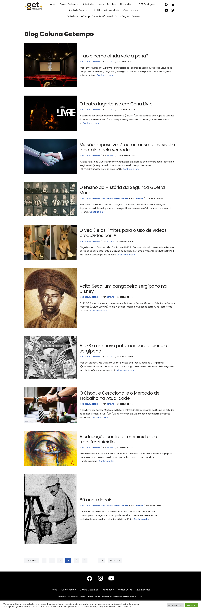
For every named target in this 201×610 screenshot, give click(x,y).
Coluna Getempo (69, 4)
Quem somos (130, 10)
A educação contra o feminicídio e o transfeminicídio (119, 439)
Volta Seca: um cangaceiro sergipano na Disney (124, 288)
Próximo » (115, 560)
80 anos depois (96, 500)
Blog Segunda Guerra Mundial (114, 198)
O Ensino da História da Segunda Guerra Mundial (123, 189)
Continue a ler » (105, 75)
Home (52, 4)
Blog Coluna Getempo (90, 62)
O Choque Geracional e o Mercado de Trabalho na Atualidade (120, 395)
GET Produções (148, 4)
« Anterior (31, 560)
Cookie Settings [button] (175, 605)
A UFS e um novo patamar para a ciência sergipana (124, 348)
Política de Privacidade (106, 10)
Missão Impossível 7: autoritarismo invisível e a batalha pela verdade (128, 147)
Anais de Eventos (79, 10)
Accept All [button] (191, 605)
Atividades (88, 4)
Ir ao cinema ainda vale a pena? (114, 56)
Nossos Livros (127, 4)
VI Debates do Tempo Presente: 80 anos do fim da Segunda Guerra (103, 16)
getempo (111, 62)
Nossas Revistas (107, 4)
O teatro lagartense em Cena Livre (116, 104)
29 (101, 560)
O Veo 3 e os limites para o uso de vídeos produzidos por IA (124, 232)
